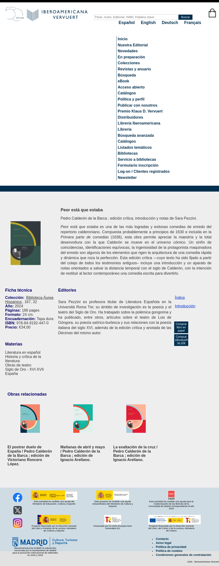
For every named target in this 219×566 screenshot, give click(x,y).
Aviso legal (163, 543)
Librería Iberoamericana (139, 123)
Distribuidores (130, 117)
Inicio (123, 39)
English (149, 22)
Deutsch (170, 22)
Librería (125, 129)
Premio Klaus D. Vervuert (140, 111)
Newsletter (127, 178)
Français (192, 22)
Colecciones (129, 63)
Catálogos (127, 93)
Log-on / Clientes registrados (144, 171)
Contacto (162, 539)
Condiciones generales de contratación (183, 555)
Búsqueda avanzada (136, 135)
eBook (123, 81)
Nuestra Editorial (133, 45)
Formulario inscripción (138, 165)
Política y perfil (131, 99)
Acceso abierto (131, 87)
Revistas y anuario (134, 69)
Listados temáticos (135, 147)
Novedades (128, 51)
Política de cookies (169, 551)
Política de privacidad (171, 547)
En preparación (131, 57)
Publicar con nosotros (138, 105)
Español (127, 22)
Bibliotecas (128, 153)
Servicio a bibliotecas (137, 159)
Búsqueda (127, 75)
